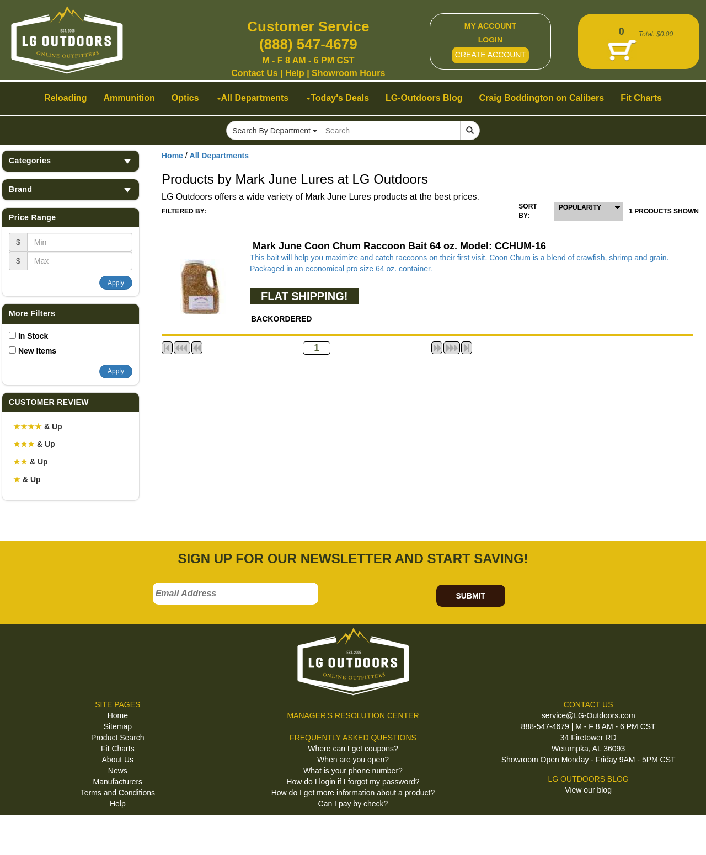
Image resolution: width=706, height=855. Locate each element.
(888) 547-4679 (308, 44)
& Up (37, 426)
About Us (118, 759)
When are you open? (353, 759)
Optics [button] (185, 98)
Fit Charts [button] (641, 98)
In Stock (33, 336)
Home (172, 155)
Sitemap (118, 726)
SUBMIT (470, 595)
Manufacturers (117, 781)
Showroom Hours (348, 73)
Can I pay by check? (353, 803)
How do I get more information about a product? (353, 792)
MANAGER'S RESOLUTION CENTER (353, 715)
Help (294, 73)
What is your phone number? (353, 770)
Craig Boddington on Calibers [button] (542, 98)
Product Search (118, 737)
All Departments (219, 155)
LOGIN (490, 39)
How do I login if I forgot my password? (352, 781)
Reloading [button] (65, 98)
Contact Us (254, 73)
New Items (37, 350)
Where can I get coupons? (353, 748)
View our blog (588, 789)
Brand (70, 189)
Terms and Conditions (118, 792)
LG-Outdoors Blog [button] (424, 98)
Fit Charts (118, 748)
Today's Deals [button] (337, 98)
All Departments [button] (253, 98)
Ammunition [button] (128, 98)
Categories (70, 161)
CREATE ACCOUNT (490, 54)
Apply (116, 283)
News (117, 770)
